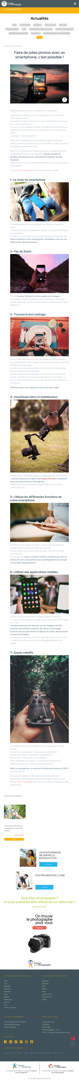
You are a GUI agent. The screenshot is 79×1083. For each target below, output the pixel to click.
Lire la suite (19, 835)
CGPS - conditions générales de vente (56, 1032)
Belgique (45, 981)
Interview (62, 25)
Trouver (44, 887)
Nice (5, 994)
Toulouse (7, 989)
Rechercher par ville (13, 9)
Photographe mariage (12, 1024)
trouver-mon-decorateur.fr (62, 1071)
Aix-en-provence (10, 1007)
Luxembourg (46, 994)
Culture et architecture (64, 29)
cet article (34, 359)
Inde (43, 986)
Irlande (44, 989)
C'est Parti (48, 864)
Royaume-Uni (47, 997)
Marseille (7, 986)
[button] (8, 821)
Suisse (44, 999)
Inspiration (37, 25)
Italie (43, 991)
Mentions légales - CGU (50, 1030)
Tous (14, 25)
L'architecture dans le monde (41, 29)
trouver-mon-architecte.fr (26, 1071)
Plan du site (46, 1027)
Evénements (25, 25)
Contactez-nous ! (39, 906)
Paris (5, 981)
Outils (39, 37)
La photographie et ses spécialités (57, 33)
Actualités (45, 1024)
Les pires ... (35, 33)
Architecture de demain (18, 33)
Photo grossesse (10, 1027)
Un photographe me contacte (15, 1022)
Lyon (6, 983)
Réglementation (12, 29)
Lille (5, 1005)
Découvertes (50, 25)
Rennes (6, 1002)
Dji (24, 487)
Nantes (6, 997)
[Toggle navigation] (75, 4)
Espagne (45, 983)
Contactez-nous (48, 1022)
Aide (24, 29)
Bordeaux (7, 991)
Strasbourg (8, 999)
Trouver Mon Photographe (21, 170)
